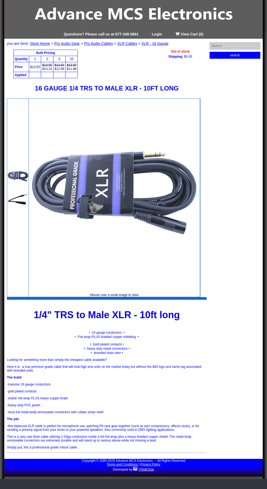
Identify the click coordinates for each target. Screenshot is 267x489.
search (235, 55)
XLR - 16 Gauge (155, 43)
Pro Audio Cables (98, 43)
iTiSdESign (146, 469)
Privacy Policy (150, 464)
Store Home (40, 43)
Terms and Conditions (122, 464)
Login (157, 34)
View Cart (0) (189, 34)
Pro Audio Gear (67, 43)
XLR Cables (127, 43)
